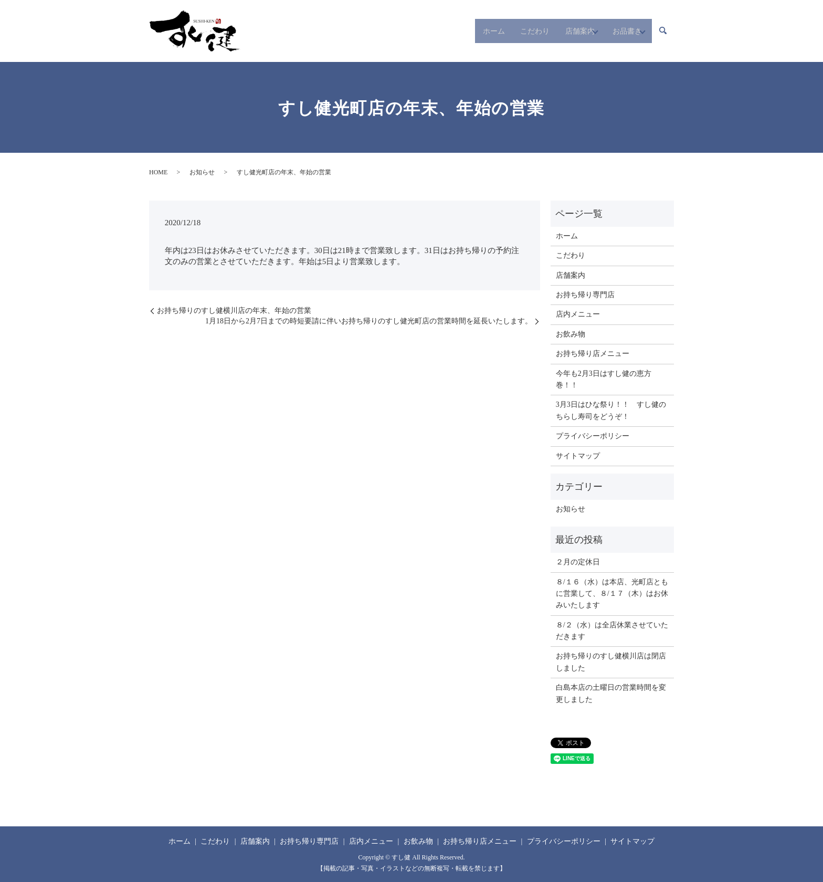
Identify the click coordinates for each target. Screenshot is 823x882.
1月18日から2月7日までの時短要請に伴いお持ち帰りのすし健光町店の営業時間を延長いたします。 (368, 321)
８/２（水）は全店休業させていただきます (612, 630)
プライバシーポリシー (592, 436)
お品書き (615, 30)
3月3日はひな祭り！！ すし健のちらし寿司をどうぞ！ (611, 410)
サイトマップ (578, 456)
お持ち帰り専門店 (585, 295)
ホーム (453, 30)
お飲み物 (570, 334)
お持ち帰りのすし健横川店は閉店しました (611, 661)
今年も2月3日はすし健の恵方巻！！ (603, 379)
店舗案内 (554, 30)
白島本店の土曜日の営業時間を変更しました (611, 693)
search (663, 31)
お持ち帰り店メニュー (592, 354)
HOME (158, 172)
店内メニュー (578, 314)
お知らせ (202, 172)
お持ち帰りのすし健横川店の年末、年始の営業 (234, 310)
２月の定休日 (578, 562)
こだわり (501, 30)
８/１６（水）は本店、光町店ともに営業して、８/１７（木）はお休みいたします (612, 594)
